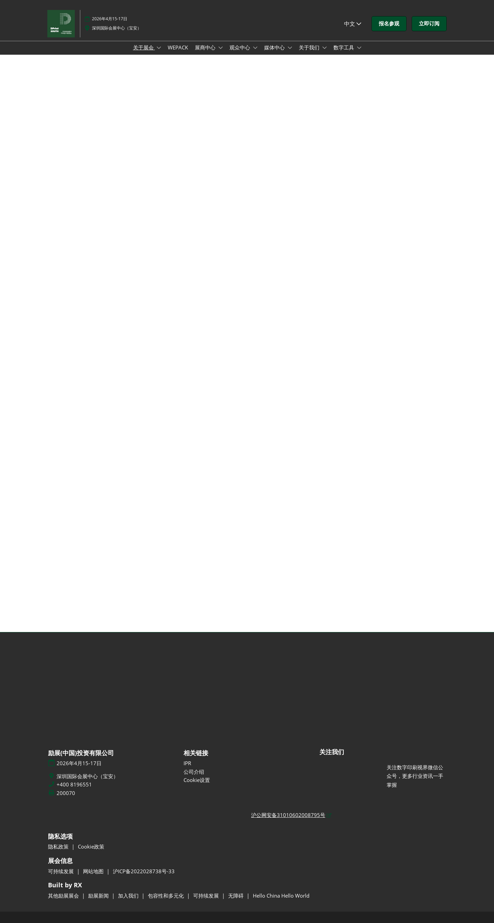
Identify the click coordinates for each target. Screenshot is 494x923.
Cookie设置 (197, 779)
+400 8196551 (74, 784)
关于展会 (144, 47)
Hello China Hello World (281, 895)
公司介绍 (194, 771)
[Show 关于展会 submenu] (159, 47)
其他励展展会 (64, 895)
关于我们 (310, 47)
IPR (187, 763)
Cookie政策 (91, 846)
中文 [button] (352, 23)
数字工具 (344, 47)
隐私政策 (59, 846)
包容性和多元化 (166, 895)
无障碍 (236, 895)
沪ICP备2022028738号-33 (144, 871)
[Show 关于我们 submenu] (324, 47)
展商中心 (206, 47)
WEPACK (178, 47)
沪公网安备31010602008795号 (288, 814)
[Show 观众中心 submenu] (255, 47)
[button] (389, 23)
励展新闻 (99, 895)
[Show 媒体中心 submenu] (290, 47)
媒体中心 (275, 47)
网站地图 (94, 871)
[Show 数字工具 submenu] (359, 47)
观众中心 (240, 47)
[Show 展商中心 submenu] (221, 47)
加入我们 (129, 895)
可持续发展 (61, 871)
